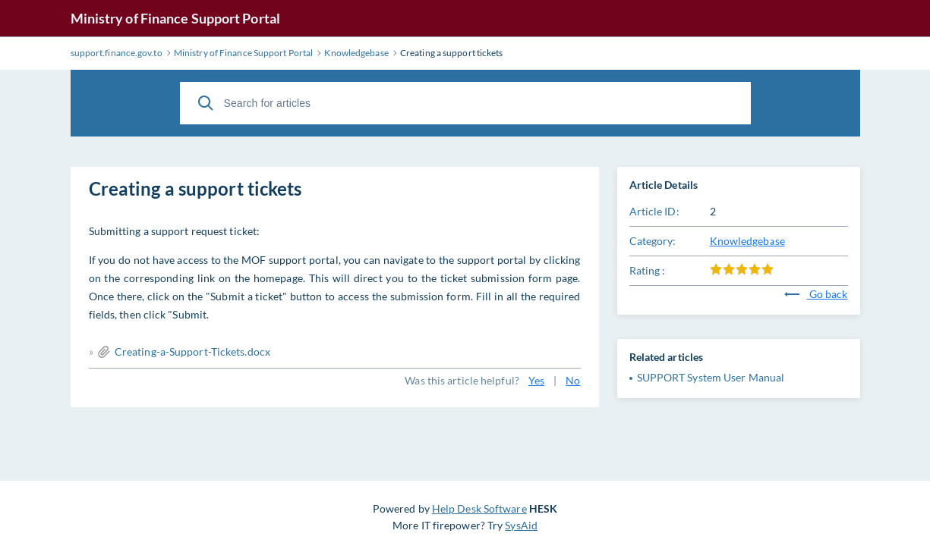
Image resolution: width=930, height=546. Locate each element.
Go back (816, 293)
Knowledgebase (747, 240)
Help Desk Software (479, 508)
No (573, 380)
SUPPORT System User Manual (711, 377)
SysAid (521, 525)
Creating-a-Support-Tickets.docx (192, 351)
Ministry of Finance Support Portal (175, 18)
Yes (536, 380)
